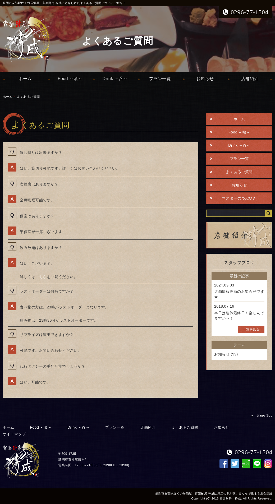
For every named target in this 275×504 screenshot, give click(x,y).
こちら (41, 277)
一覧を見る (251, 329)
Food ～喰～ (70, 78)
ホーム (25, 78)
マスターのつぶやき (239, 198)
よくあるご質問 (28, 97)
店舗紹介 (250, 78)
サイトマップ (14, 434)
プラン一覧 (160, 78)
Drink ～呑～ (115, 78)
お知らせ (205, 78)
